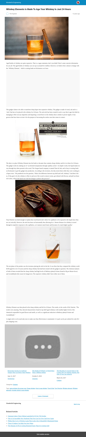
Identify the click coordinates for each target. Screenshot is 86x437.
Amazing (35, 378)
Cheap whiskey (31, 388)
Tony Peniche (58, 388)
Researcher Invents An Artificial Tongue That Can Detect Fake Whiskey (19, 371)
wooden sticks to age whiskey (20, 390)
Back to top (77, 404)
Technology (11, 378)
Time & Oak (50, 388)
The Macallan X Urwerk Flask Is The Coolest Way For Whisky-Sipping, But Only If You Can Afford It (68, 372)
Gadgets (59, 380)
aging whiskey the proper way (18, 388)
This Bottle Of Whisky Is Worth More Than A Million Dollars (43, 371)
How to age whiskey (41, 388)
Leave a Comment (43, 396)
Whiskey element (67, 388)
